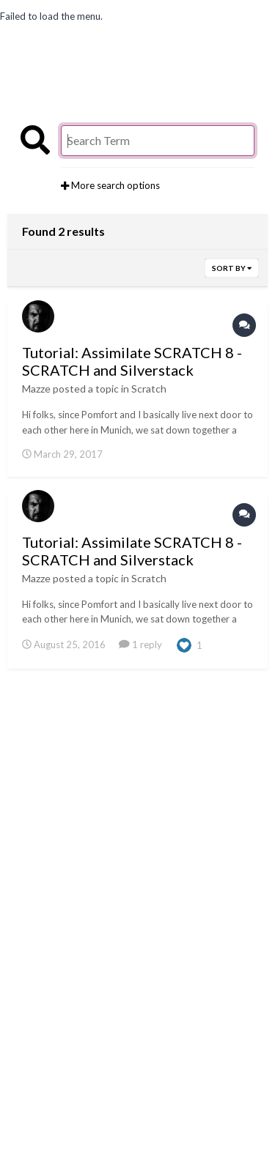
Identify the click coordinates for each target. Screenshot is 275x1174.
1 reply (140, 644)
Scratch (148, 388)
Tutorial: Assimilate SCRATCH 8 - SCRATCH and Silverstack (132, 361)
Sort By (232, 268)
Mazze (36, 388)
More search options (110, 185)
